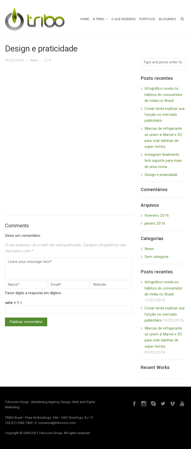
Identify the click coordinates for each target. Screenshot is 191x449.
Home (84, 19)
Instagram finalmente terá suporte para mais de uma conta (163, 160)
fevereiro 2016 (156, 215)
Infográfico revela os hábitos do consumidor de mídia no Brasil (163, 94)
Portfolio (147, 19)
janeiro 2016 (154, 223)
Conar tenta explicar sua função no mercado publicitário (164, 114)
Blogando (167, 19)
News (34, 60)
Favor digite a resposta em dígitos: (33, 293)
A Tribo (100, 19)
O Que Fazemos (123, 19)
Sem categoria (156, 256)
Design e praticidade (161, 174)
